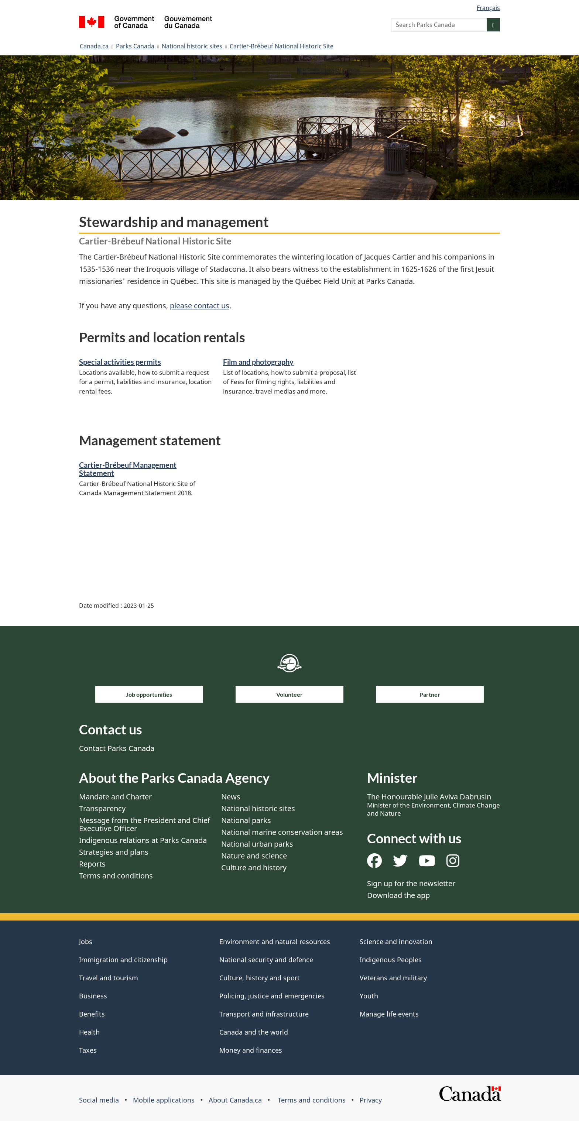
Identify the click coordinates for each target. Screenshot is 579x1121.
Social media (99, 1100)
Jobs (85, 941)
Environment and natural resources (274, 941)
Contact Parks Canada (116, 748)
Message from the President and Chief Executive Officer (144, 824)
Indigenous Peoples (391, 959)
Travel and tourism (108, 977)
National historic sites (192, 46)
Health (89, 1032)
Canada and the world (253, 1032)
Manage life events (389, 1013)
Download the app (398, 895)
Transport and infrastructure (264, 1013)
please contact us (199, 306)
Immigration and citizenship (123, 959)
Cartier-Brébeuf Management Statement (128, 468)
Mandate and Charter (115, 797)
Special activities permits (120, 361)
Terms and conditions (116, 876)
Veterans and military (393, 977)
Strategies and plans (113, 852)
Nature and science (254, 856)
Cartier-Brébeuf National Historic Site (281, 46)
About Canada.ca (235, 1100)
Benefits (92, 1013)
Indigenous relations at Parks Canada (143, 840)
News (230, 797)
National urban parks (257, 844)
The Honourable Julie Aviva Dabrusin (433, 804)
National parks (246, 820)
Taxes (88, 1050)
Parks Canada (135, 46)
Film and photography (258, 361)
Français (488, 8)
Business (93, 995)
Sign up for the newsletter (411, 883)
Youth (369, 995)
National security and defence (266, 959)
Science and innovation (396, 941)
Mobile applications (164, 1100)
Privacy (371, 1100)
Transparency (102, 808)
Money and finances (250, 1050)
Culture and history (254, 868)
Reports (92, 864)
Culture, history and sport (259, 977)
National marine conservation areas (282, 832)
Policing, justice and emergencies (272, 995)
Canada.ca (94, 46)
